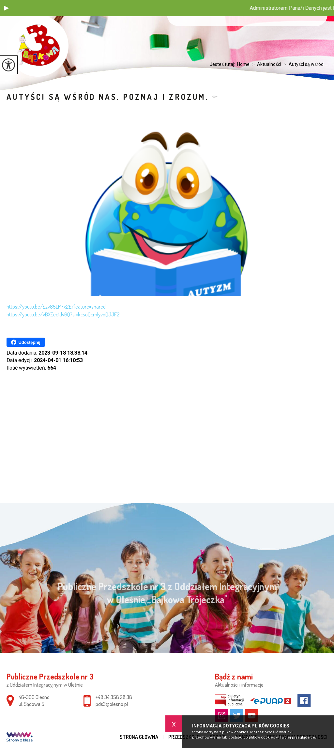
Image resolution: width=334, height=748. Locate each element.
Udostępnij (25, 342)
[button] (6, 8)
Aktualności (265, 64)
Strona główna (139, 737)
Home (243, 64)
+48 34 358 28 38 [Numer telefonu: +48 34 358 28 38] (114, 697)
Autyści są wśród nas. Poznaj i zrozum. (107, 97)
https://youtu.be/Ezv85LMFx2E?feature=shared (56, 306)
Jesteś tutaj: (223, 64)
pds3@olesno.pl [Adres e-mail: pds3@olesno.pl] (112, 704)
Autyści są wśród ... (304, 64)
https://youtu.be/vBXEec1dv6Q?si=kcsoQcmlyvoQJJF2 (63, 314)
